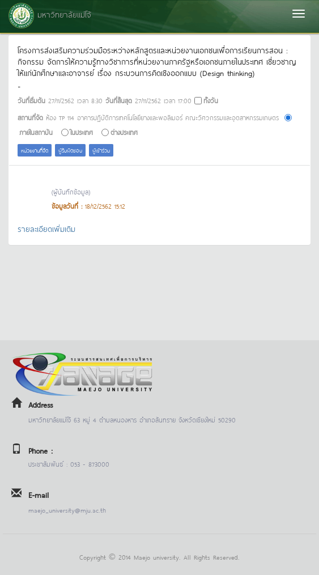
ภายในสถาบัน (36, 131)
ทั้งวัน (210, 100)
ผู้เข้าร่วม (101, 150)
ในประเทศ (81, 131)
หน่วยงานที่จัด (34, 150)
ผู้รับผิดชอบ (70, 150)
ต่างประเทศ (124, 131)
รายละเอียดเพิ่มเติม (46, 228)
